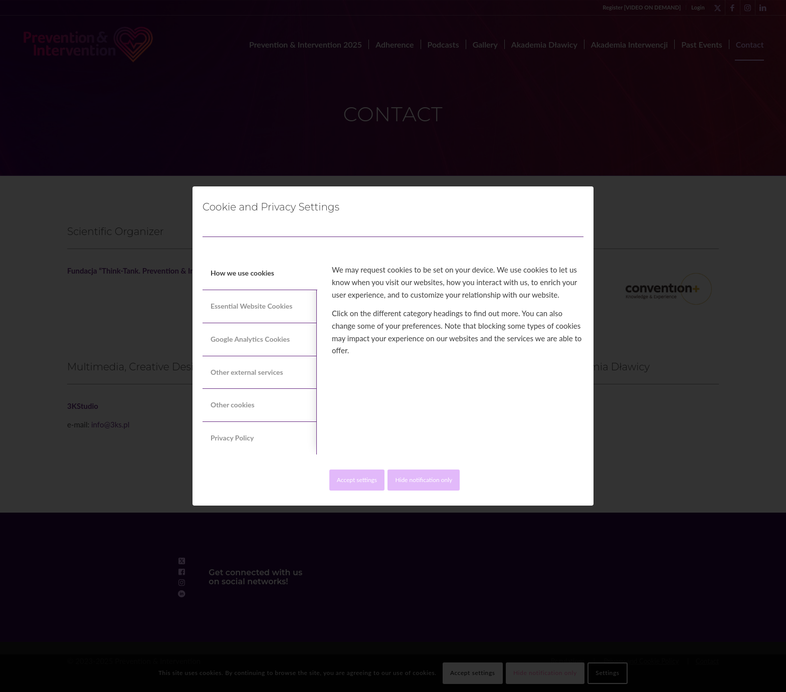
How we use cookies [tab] (242, 273)
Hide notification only (423, 480)
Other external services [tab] (247, 372)
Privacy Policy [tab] (232, 437)
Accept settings (357, 480)
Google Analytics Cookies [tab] (250, 339)
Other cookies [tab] (233, 404)
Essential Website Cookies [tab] (251, 306)
